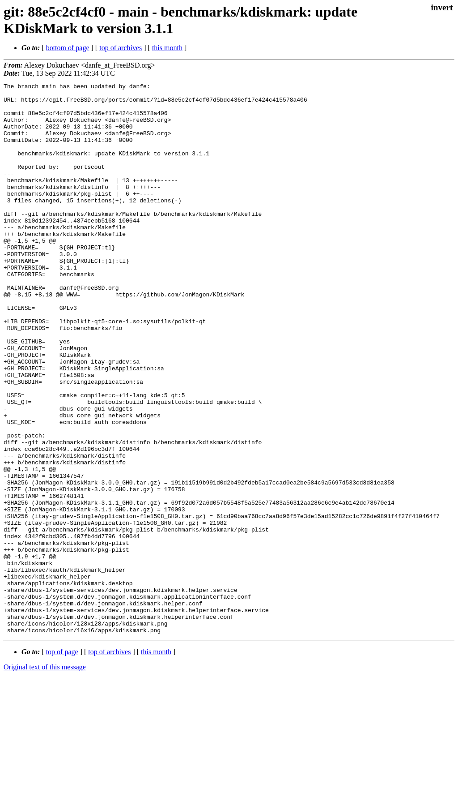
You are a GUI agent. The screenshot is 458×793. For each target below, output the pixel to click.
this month (167, 47)
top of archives (120, 47)
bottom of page (67, 47)
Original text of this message (45, 777)
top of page (62, 762)
